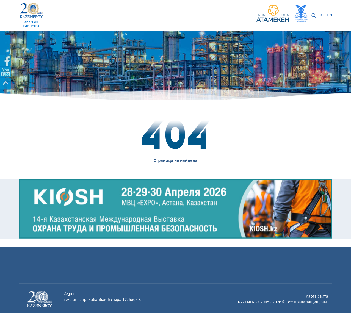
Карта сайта (317, 296)
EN (329, 15)
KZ (322, 15)
